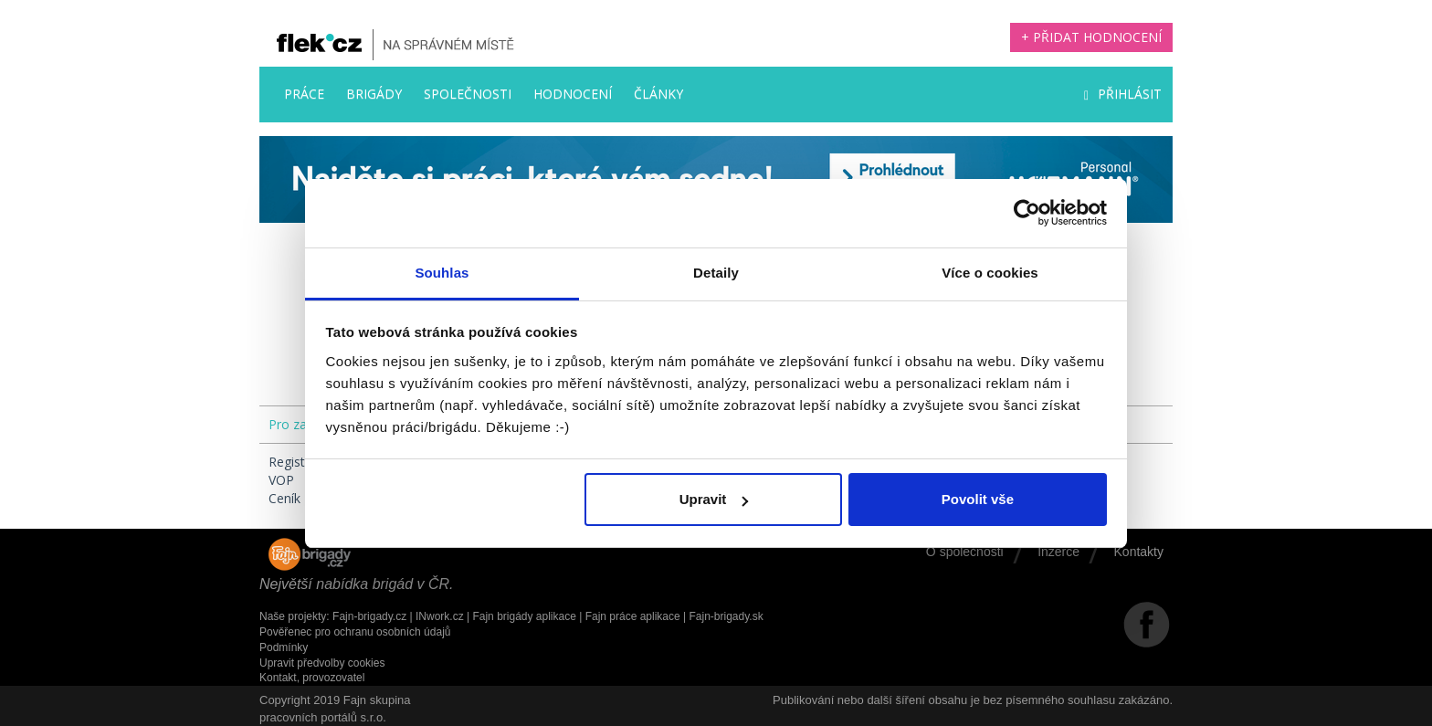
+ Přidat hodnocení (1091, 37)
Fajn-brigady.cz (369, 616)
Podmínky (283, 647)
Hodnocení (572, 93)
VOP (281, 480)
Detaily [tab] (716, 272)
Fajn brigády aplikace (523, 616)
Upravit (714, 499)
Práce (304, 93)
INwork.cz (440, 616)
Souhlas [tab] (442, 272)
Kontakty (1139, 551)
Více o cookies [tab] (990, 272)
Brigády (374, 93)
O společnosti (965, 551)
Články (658, 93)
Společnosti (467, 93)
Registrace (299, 461)
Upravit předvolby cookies (321, 663)
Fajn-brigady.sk (726, 616)
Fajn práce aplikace (632, 616)
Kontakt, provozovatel (311, 677)
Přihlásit (1123, 93)
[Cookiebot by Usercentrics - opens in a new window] (1027, 212)
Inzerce (1058, 551)
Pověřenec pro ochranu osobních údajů (354, 632)
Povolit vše (978, 499)
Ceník (284, 498)
